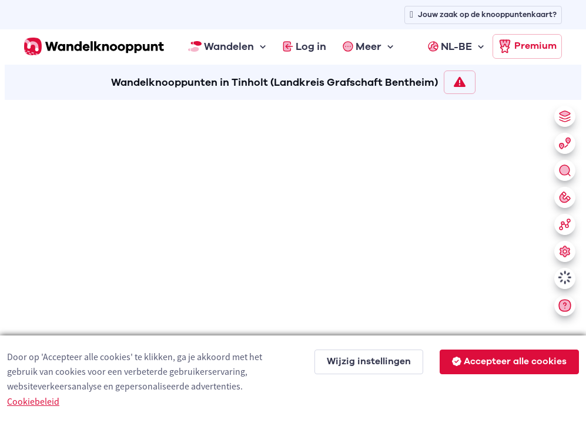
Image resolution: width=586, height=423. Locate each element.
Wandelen (221, 46)
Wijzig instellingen (369, 361)
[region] (293, 259)
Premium (527, 46)
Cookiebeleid (33, 401)
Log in (304, 46)
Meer (362, 46)
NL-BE (450, 46)
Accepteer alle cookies (509, 361)
